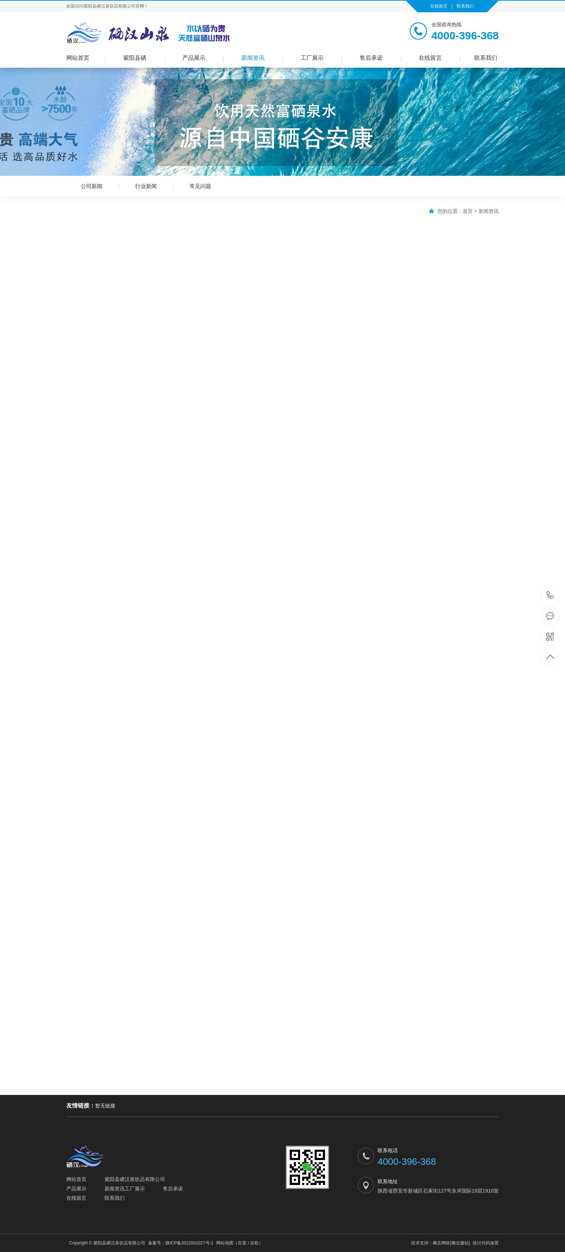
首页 (468, 211)
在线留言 (439, 6)
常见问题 (200, 186)
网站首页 (77, 58)
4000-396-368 (550, 595)
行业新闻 (146, 186)
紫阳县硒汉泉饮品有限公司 (134, 1179)
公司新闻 (91, 186)
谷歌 (254, 1243)
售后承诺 (371, 58)
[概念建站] (460, 1243)
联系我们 (465, 6)
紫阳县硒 (134, 58)
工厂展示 (312, 58)
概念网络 (441, 1243)
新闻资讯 (252, 58)
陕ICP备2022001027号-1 (189, 1243)
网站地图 (224, 1243)
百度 (242, 1243)
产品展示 (193, 58)
